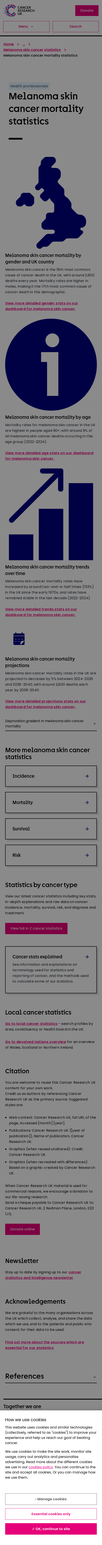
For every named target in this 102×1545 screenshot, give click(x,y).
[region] (51, 1477)
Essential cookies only (51, 1514)
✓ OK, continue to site (51, 1528)
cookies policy (41, 1467)
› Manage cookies (51, 1499)
